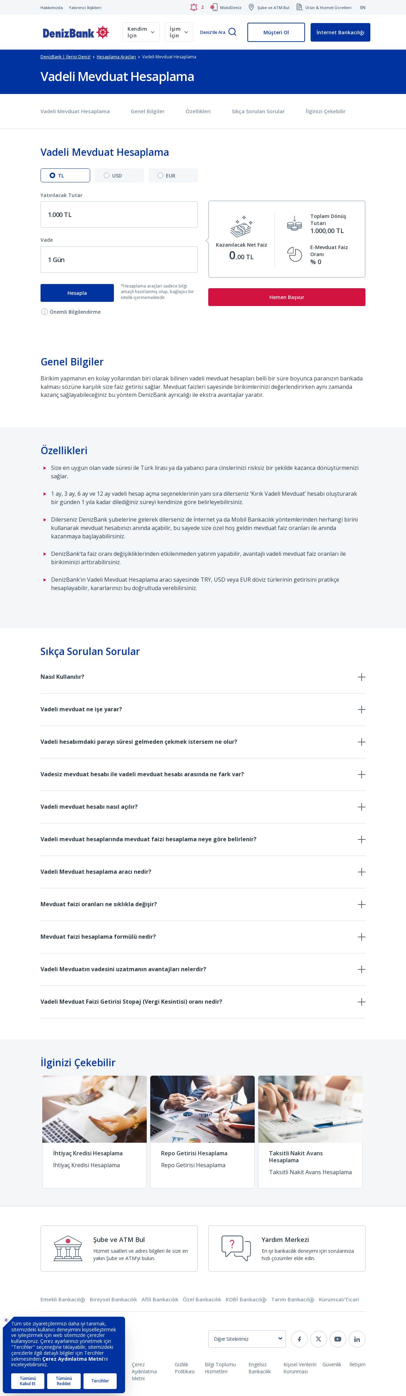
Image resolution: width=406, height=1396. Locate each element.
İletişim (357, 1364)
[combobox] (247, 1339)
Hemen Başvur (286, 297)
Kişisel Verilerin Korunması (300, 1368)
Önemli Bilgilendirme (71, 311)
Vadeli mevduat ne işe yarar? (81, 709)
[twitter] (318, 1339)
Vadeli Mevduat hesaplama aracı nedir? (96, 871)
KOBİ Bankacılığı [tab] (246, 1299)
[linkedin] (357, 1339)
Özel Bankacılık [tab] (202, 1299)
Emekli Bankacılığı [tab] (63, 1299)
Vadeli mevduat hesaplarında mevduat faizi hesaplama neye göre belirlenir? (148, 839)
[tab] (65, 175)
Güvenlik (331, 1364)
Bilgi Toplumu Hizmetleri (220, 1368)
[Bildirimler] (197, 7)
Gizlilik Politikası (185, 1368)
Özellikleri (198, 111)
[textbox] (247, 1339)
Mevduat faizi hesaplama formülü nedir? (98, 936)
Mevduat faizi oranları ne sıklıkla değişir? (99, 904)
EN (362, 7)
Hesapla (77, 293)
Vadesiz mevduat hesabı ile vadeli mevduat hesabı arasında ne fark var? (142, 774)
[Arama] (232, 32)
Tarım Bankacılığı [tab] (292, 1299)
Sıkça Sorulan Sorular (258, 111)
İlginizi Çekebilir (326, 111)
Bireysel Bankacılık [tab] (113, 1299)
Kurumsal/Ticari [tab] (339, 1299)
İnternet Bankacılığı (340, 32)
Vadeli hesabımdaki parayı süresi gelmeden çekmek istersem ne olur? (139, 742)
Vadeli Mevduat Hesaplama (75, 111)
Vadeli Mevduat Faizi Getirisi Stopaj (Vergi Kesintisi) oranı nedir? (131, 1001)
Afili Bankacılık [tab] (160, 1299)
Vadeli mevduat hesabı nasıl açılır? (89, 806)
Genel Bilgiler (148, 111)
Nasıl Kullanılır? (62, 677)
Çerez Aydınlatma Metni (144, 1371)
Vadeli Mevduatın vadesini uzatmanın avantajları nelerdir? (123, 969)
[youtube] (337, 1339)
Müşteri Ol (276, 32)
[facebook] (299, 1339)
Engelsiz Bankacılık (259, 1368)
